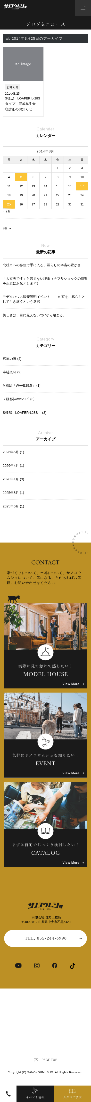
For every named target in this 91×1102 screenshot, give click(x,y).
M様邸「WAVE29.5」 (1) (22, 385)
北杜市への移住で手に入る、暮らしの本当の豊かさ (42, 265)
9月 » (7, 228)
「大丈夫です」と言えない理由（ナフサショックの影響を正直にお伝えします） (45, 281)
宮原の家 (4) (12, 359)
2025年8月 (13, 493)
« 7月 (7, 211)
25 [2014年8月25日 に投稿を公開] (9, 204)
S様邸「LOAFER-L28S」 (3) (24, 413)
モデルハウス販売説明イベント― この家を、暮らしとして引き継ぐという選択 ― (44, 299)
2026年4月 (13, 466)
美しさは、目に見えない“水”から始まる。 (34, 315)
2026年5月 (13, 452)
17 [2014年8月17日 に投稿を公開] (82, 186)
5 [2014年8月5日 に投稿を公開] (21, 177)
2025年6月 (13, 506)
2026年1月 (13, 479)
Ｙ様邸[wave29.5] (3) (18, 399)
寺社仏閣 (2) (12, 372)
